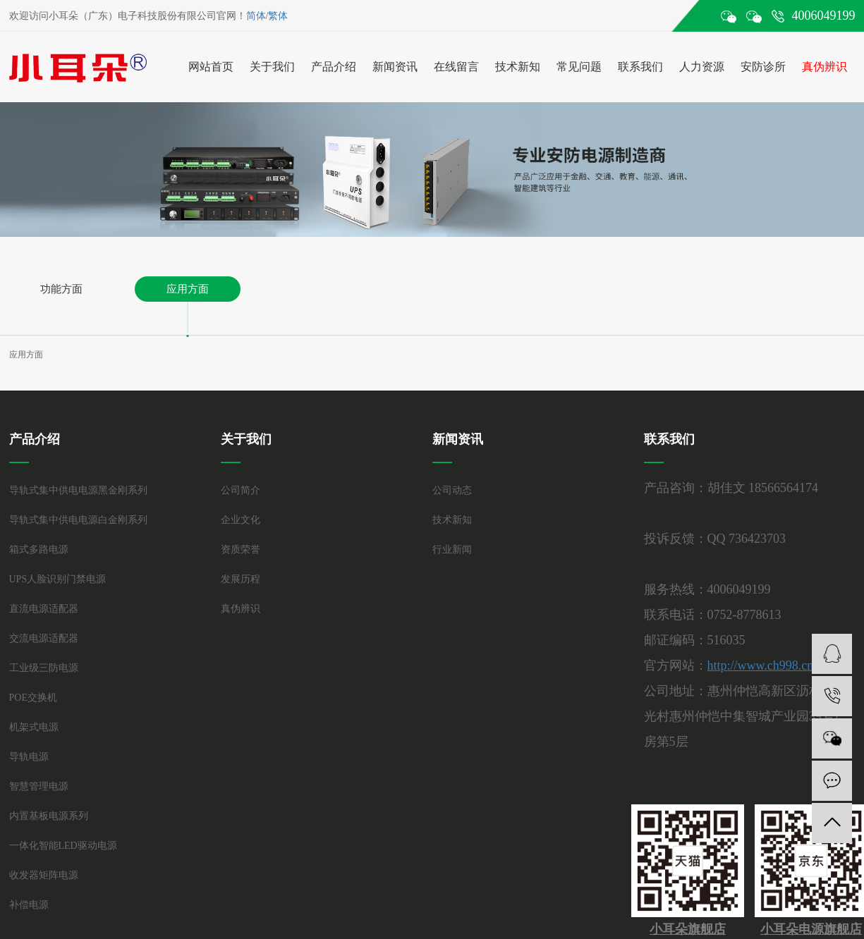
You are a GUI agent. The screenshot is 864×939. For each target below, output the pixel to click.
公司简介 (240, 490)
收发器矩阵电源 (43, 875)
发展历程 (240, 579)
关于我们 (272, 67)
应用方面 (187, 289)
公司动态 (452, 490)
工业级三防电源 (43, 668)
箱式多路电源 (38, 549)
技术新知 (517, 67)
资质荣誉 (240, 549)
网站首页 (210, 67)
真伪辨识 (824, 67)
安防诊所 (763, 67)
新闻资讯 (395, 67)
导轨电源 (29, 756)
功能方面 (61, 289)
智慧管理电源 (38, 786)
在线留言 (456, 67)
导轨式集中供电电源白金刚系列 (78, 520)
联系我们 (640, 67)
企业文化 (240, 520)
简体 (256, 16)
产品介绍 (333, 67)
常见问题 (579, 67)
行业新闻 (452, 549)
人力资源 (701, 67)
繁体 (278, 16)
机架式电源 (34, 727)
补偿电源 (29, 905)
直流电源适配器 (43, 608)
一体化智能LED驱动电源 (63, 845)
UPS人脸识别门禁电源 (58, 579)
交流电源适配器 (43, 638)
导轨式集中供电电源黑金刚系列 (78, 490)
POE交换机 (33, 697)
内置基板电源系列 (48, 816)
